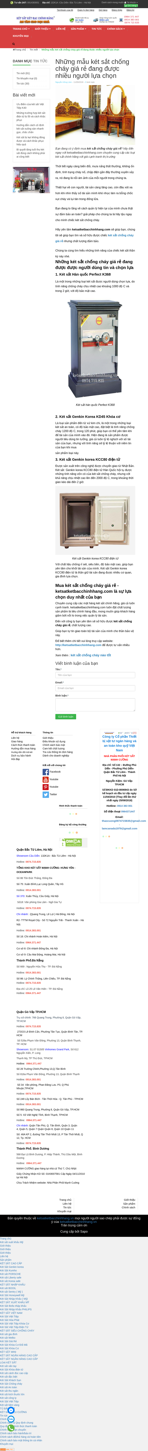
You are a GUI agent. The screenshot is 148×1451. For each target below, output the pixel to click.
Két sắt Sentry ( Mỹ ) (11, 1291)
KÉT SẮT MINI (8, 1351)
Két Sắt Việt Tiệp (9, 1316)
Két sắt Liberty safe (10, 1277)
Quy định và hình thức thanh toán (18, 1426)
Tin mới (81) (23, 73)
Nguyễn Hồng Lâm (63, 82)
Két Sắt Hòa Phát (9, 1320)
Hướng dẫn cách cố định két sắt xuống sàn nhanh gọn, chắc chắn (30, 129)
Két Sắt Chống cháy (11, 1383)
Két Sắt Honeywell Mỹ (12, 1295)
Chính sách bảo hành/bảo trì (15, 1433)
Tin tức (97, 28)
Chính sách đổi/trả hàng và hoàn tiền (20, 1436)
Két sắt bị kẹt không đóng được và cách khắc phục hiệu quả (31, 141)
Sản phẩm (78, 29)
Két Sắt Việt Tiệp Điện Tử (14, 1327)
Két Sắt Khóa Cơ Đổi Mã (13, 1344)
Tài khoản (131, 2)
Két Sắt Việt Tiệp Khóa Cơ (14, 1323)
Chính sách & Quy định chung (16, 1422)
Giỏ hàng (131, 5)
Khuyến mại (21, 36)
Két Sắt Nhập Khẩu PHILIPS (16, 1309)
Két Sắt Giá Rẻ (8, 1341)
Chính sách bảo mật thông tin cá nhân (21, 1440)
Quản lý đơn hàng (85, 10)
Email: (59, 682)
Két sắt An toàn (8, 1387)
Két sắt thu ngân (9, 1390)
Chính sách (116, 29)
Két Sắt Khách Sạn (10, 1380)
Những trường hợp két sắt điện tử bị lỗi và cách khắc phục (31, 116)
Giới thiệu (43, 29)
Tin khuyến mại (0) (27, 78)
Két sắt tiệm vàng (9, 1405)
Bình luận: (61, 695)
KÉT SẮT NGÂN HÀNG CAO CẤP (19, 1355)
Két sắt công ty (8, 1397)
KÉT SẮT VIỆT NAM (11, 1313)
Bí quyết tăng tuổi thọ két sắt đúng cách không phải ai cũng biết (31, 153)
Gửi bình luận (65, 716)
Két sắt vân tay (8, 1366)
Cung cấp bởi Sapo (74, 1231)
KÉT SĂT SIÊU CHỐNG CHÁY (17, 1330)
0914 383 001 (124, 805)
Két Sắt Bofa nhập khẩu (13, 1305)
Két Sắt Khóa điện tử (11, 1369)
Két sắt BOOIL (8, 1288)
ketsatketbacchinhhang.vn (55, 1218)
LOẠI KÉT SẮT (8, 1362)
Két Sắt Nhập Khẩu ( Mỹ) (14, 1298)
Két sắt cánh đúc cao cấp (14, 1373)
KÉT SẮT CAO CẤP (11, 1263)
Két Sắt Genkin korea (12, 1267)
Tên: (58, 669)
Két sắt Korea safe (10, 1281)
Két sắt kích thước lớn (12, 1394)
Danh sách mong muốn (113, 2)
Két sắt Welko (7, 1337)
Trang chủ (21, 29)
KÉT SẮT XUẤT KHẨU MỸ (14, 1302)
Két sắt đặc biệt (8, 1376)
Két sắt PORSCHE (10, 1274)
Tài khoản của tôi (65, 10)
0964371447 (128, 811)
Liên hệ (60, 28)
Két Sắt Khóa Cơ (9, 1348)
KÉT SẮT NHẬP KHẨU (12, 1284)
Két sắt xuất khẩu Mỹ (11, 1242)
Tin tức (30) (23, 83)
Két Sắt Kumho (8, 1270)
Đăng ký (130, 10)
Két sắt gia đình (8, 1334)
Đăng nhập (117, 10)
